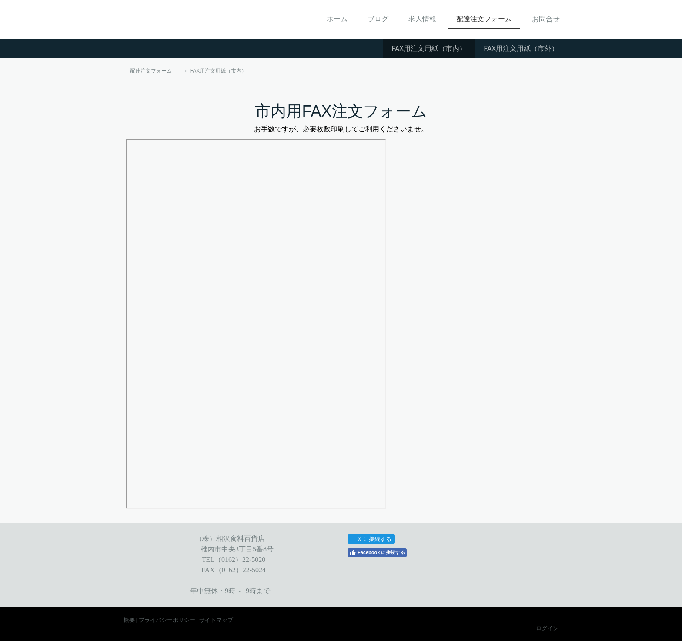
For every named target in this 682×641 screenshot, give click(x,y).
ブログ (378, 19)
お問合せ (546, 19)
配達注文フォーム (484, 19)
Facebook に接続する (377, 552)
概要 (129, 620)
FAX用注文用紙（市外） (521, 48)
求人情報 (422, 19)
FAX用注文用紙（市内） (428, 48)
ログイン (547, 628)
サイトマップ (216, 620)
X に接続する (370, 539)
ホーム (337, 19)
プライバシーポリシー (167, 620)
